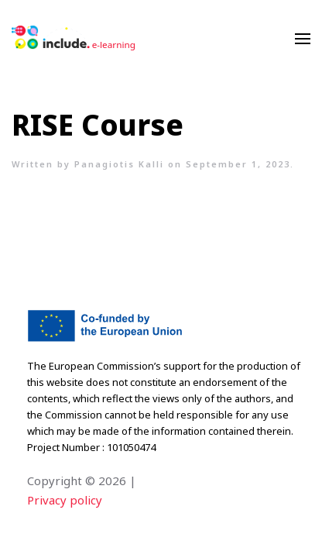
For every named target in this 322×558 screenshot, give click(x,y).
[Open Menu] (302, 39)
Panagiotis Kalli (119, 164)
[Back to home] (73, 39)
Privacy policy (64, 500)
